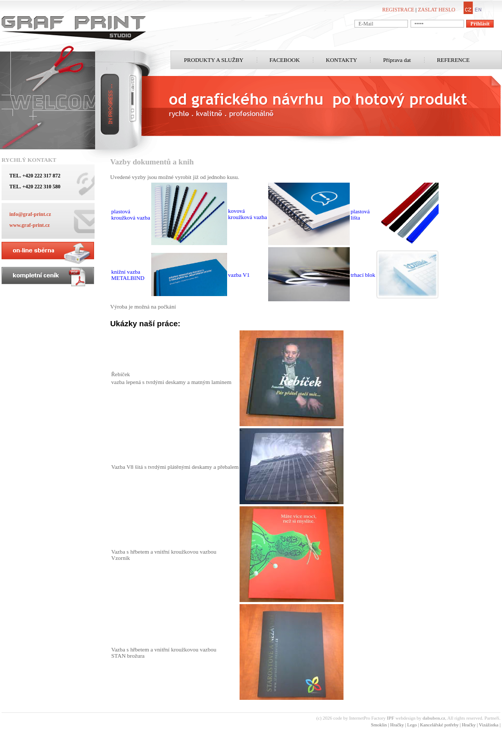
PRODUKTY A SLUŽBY (214, 60)
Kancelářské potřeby (439, 724)
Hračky (397, 724)
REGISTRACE (398, 9)
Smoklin (379, 724)
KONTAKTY (341, 60)
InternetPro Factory (371, 718)
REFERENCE (453, 60)
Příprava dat (397, 60)
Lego (412, 724)
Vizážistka (488, 724)
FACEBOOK (285, 60)
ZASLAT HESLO (436, 9)
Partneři (491, 718)
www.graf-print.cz (29, 225)
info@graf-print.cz (30, 214)
